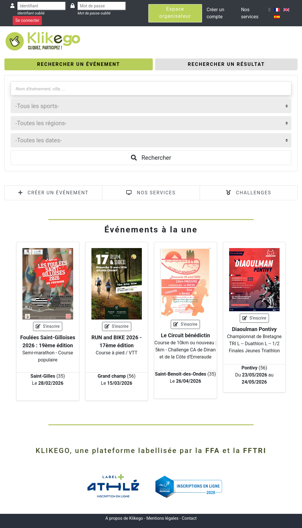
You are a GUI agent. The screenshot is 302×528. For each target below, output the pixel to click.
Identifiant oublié (31, 13)
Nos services (249, 13)
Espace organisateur (175, 12)
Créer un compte (215, 13)
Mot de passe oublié (94, 13)
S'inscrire (48, 326)
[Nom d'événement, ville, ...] (151, 88)
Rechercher (151, 157)
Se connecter (27, 20)
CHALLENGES (248, 192)
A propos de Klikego (124, 518)
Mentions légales (162, 518)
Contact (189, 518)
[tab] (78, 64)
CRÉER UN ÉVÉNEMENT (53, 192)
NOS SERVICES (151, 192)
